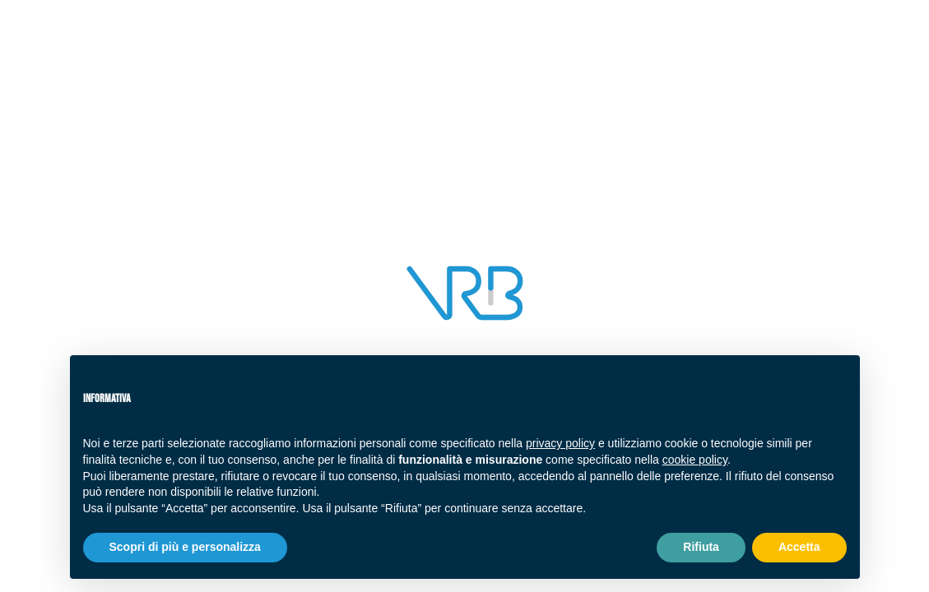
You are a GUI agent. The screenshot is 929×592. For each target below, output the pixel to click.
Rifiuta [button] (701, 546)
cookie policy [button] (694, 459)
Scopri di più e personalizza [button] (185, 546)
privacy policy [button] (560, 443)
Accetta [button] (799, 546)
